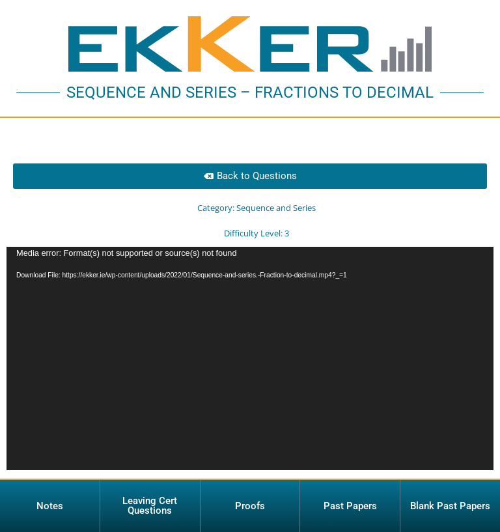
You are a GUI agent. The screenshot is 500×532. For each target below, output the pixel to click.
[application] (250, 358)
